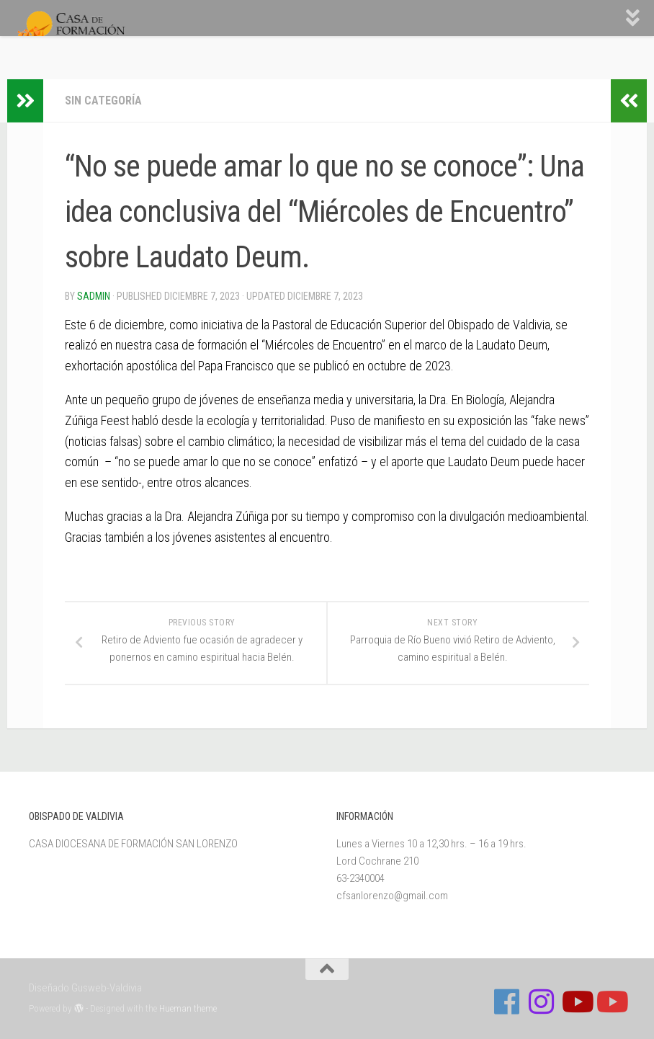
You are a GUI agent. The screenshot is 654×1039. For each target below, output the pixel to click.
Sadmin (93, 296)
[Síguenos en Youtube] (576, 1001)
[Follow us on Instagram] (541, 1001)
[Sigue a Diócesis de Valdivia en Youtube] (610, 1001)
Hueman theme (188, 1008)
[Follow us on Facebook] (507, 1001)
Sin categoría (103, 100)
